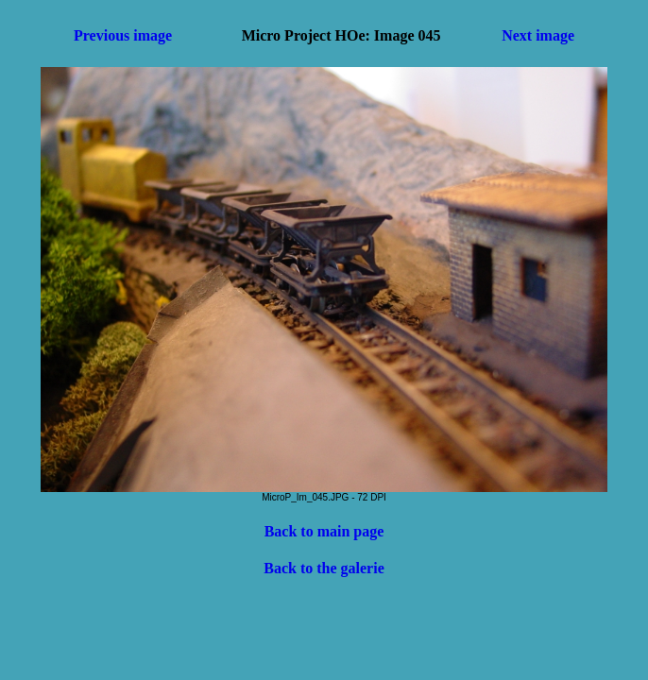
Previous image (123, 35)
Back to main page (324, 531)
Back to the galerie (324, 568)
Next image (538, 35)
